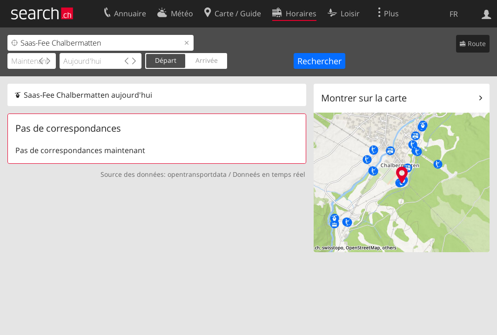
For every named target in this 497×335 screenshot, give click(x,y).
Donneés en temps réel (269, 174)
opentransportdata (197, 174)
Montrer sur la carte (364, 98)
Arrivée (206, 60)
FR (454, 14)
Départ (165, 60)
